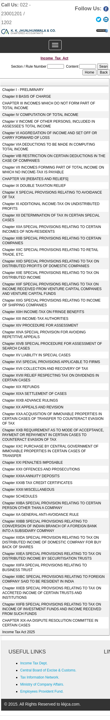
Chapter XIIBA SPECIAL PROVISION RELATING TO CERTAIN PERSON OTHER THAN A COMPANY (51, 505)
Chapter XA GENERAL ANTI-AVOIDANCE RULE (40, 515)
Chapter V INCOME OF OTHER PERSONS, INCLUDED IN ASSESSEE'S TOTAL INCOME (48, 123)
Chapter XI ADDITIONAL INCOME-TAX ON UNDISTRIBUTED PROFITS (50, 206)
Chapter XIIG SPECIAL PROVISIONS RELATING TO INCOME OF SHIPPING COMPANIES (51, 302)
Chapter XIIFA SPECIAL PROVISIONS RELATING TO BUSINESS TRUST (44, 567)
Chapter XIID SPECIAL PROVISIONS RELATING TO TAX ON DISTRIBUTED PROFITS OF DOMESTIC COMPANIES (50, 263)
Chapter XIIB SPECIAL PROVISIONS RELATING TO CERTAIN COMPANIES (51, 240)
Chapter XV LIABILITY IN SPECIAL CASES (36, 355)
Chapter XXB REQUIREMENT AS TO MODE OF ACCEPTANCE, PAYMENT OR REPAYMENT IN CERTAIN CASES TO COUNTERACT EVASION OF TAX (53, 435)
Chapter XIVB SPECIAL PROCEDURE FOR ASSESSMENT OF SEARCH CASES (52, 346)
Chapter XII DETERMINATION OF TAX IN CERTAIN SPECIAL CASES (51, 217)
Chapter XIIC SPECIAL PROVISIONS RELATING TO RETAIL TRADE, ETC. (50, 252)
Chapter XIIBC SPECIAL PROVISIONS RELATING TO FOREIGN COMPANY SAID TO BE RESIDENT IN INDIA (53, 579)
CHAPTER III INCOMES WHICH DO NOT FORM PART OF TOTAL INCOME (48, 105)
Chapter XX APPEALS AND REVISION (32, 407)
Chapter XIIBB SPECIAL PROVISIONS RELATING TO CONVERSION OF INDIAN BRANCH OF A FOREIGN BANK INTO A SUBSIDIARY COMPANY (49, 526)
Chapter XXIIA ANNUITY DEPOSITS (31, 476)
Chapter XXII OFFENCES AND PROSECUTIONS (41, 469)
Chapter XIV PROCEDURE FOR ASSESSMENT (40, 325)
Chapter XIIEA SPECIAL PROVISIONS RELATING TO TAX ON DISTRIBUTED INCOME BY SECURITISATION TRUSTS (51, 556)
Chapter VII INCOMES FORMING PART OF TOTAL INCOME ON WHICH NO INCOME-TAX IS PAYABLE (53, 169)
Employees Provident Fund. (41, 691)
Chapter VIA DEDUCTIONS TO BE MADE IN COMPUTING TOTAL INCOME (48, 146)
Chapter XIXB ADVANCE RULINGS (30, 400)
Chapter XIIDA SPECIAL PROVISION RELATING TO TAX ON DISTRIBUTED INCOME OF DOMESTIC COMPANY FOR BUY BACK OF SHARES (51, 542)
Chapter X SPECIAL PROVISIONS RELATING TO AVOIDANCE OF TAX (52, 194)
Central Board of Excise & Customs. (48, 670)
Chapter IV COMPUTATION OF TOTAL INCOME (40, 115)
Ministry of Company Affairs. (42, 684)
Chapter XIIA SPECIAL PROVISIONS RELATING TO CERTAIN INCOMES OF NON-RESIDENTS (51, 229)
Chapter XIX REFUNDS (21, 387)
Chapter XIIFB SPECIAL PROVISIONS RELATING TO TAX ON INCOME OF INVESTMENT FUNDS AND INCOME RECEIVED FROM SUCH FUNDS (51, 609)
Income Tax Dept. (34, 663)
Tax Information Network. (39, 677)
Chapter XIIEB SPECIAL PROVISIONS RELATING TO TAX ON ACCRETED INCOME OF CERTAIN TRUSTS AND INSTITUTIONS (51, 593)
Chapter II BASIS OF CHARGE (26, 96)
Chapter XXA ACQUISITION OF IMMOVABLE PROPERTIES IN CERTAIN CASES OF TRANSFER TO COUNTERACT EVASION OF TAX (53, 418)
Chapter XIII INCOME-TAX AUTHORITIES (35, 319)
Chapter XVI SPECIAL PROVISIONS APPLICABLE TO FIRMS (51, 362)
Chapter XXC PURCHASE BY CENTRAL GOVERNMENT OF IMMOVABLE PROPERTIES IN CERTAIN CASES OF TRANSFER (50, 451)
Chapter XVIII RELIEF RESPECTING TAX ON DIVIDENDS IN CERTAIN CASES (50, 377)
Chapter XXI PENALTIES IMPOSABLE (32, 462)
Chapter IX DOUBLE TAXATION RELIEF (34, 186)
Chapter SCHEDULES (19, 496)
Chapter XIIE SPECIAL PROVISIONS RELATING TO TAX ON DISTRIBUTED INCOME (50, 275)
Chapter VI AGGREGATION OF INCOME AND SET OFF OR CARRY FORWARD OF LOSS (49, 135)
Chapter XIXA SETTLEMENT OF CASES (34, 394)
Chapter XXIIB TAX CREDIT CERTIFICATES (37, 483)
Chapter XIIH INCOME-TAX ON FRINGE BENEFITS (43, 312)
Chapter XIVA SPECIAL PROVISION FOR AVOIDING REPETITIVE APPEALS (44, 334)
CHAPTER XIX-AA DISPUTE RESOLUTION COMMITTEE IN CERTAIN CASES (50, 622)
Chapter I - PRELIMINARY (23, 90)
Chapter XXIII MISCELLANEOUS (28, 490)
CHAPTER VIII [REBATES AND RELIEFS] (35, 179)
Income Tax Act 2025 (18, 632)
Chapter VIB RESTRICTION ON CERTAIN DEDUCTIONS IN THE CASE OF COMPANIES (53, 158)
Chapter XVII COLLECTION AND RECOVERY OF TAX (45, 369)
